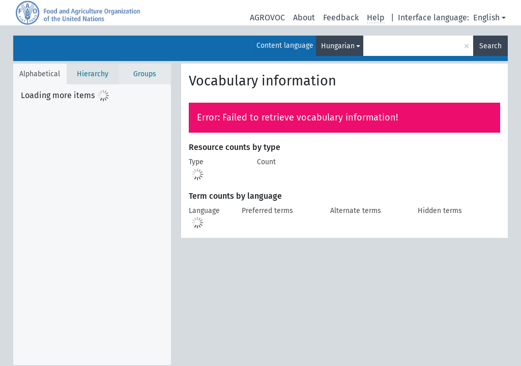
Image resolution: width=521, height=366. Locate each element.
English (486, 17)
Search (490, 46)
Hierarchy (92, 74)
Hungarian (338, 46)
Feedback (341, 17)
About (304, 17)
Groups (144, 74)
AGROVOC (267, 17)
